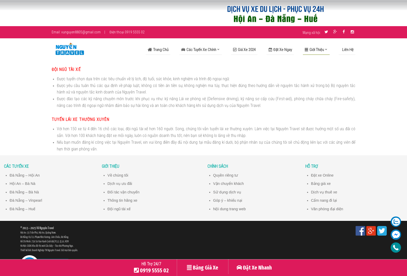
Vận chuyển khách (228, 183)
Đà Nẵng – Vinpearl (26, 200)
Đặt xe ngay (280, 49)
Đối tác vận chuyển (123, 192)
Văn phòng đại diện (327, 209)
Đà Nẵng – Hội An (25, 175)
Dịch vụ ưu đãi (119, 183)
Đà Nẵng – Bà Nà (24, 192)
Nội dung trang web (229, 209)
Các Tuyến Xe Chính (198, 49)
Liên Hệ (347, 49)
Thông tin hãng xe (122, 200)
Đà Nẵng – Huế (23, 209)
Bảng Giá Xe (202, 267)
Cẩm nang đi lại (324, 200)
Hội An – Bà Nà (23, 183)
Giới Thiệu (314, 49)
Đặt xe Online (322, 175)
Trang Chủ (158, 49)
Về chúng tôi (117, 175)
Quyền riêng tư (226, 175)
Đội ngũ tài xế (119, 209)
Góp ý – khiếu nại (228, 200)
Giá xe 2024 (244, 49)
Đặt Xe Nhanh (254, 267)
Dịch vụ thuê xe (324, 192)
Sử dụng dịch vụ (227, 192)
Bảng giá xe (321, 183)
